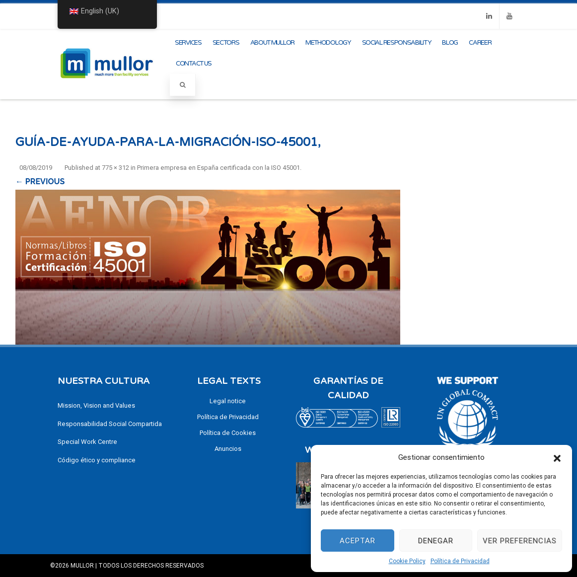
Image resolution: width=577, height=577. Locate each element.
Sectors (226, 43)
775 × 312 (115, 167)
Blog (450, 43)
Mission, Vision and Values (96, 405)
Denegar (435, 540)
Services (188, 43)
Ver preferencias (520, 540)
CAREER (480, 43)
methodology (328, 43)
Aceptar (357, 540)
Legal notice (228, 401)
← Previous (40, 181)
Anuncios (228, 448)
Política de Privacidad (460, 561)
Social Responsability (397, 43)
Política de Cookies (228, 432)
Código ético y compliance (97, 460)
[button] (557, 457)
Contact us (194, 64)
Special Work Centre (87, 441)
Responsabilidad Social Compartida (110, 424)
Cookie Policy (407, 561)
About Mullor (272, 43)
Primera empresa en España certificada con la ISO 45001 (218, 167)
